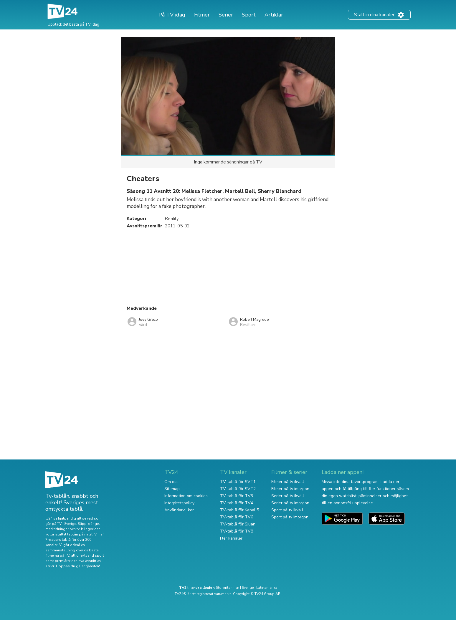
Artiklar (274, 14)
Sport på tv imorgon (289, 517)
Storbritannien (227, 587)
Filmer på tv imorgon (290, 489)
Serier (226, 14)
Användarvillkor (179, 510)
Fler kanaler (231, 538)
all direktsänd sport (87, 555)
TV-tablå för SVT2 (238, 489)
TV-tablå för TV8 (236, 531)
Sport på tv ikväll (287, 510)
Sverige (248, 587)
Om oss (171, 482)
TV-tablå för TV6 (236, 517)
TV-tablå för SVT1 (238, 482)
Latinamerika (266, 587)
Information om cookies (186, 496)
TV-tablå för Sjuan (237, 524)
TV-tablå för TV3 (236, 496)
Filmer (202, 14)
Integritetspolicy (179, 503)
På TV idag (171, 14)
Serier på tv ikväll (287, 496)
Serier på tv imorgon (290, 503)
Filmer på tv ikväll (287, 482)
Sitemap (172, 489)
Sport (249, 14)
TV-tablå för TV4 (236, 503)
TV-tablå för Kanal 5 (239, 510)
